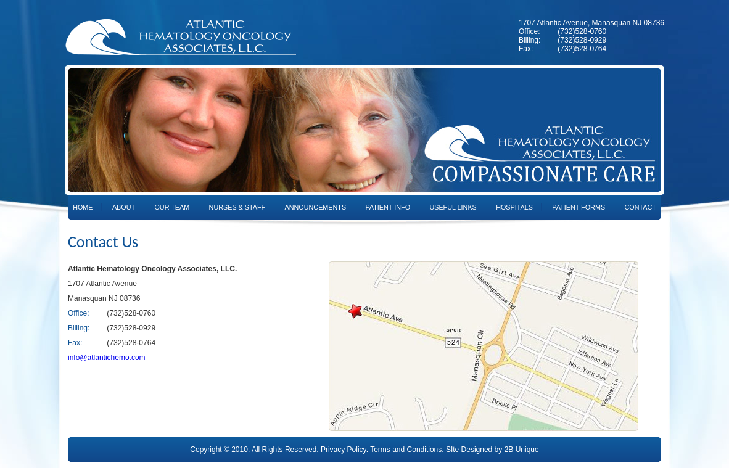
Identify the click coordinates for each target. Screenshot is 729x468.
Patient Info (387, 207)
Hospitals (514, 207)
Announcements (316, 207)
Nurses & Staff (237, 207)
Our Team (171, 207)
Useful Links (452, 207)
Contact (640, 207)
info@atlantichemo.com (107, 357)
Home (83, 207)
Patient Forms (578, 207)
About (123, 207)
